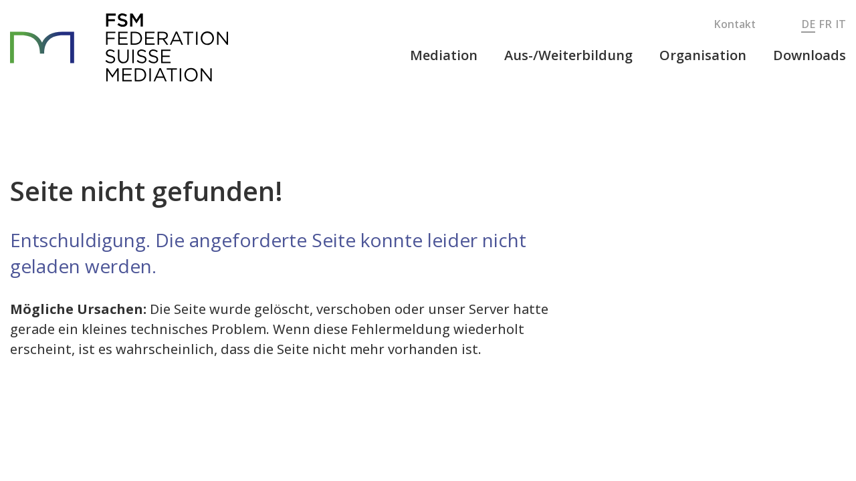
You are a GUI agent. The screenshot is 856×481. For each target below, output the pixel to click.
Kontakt (735, 24)
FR (825, 24)
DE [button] (808, 24)
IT (840, 24)
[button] (443, 55)
